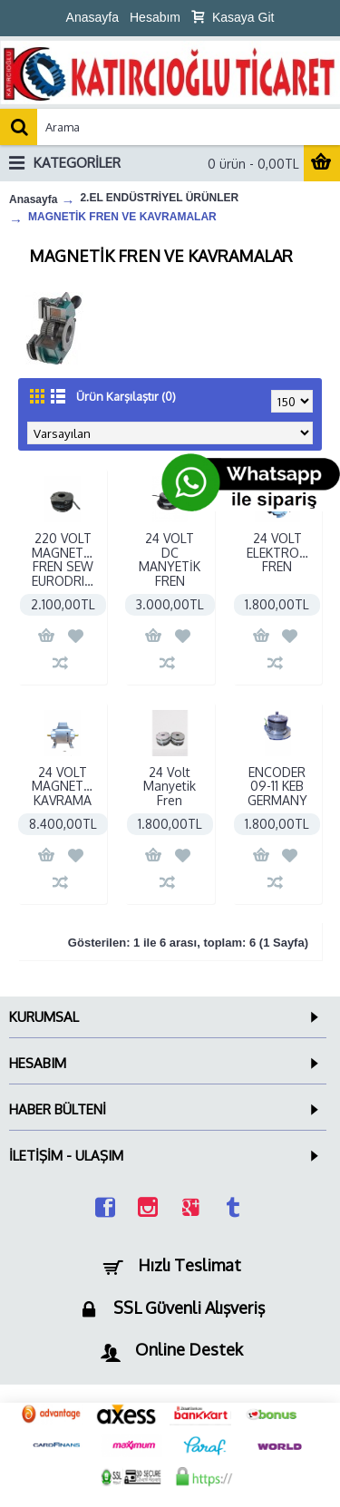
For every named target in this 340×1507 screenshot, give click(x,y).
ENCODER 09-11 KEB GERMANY (277, 786)
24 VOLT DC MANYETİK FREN (169, 559)
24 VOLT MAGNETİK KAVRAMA (63, 786)
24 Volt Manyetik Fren (169, 786)
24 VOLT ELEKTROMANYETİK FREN (281, 552)
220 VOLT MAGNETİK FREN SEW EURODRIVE (65, 559)
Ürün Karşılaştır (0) (126, 396)
